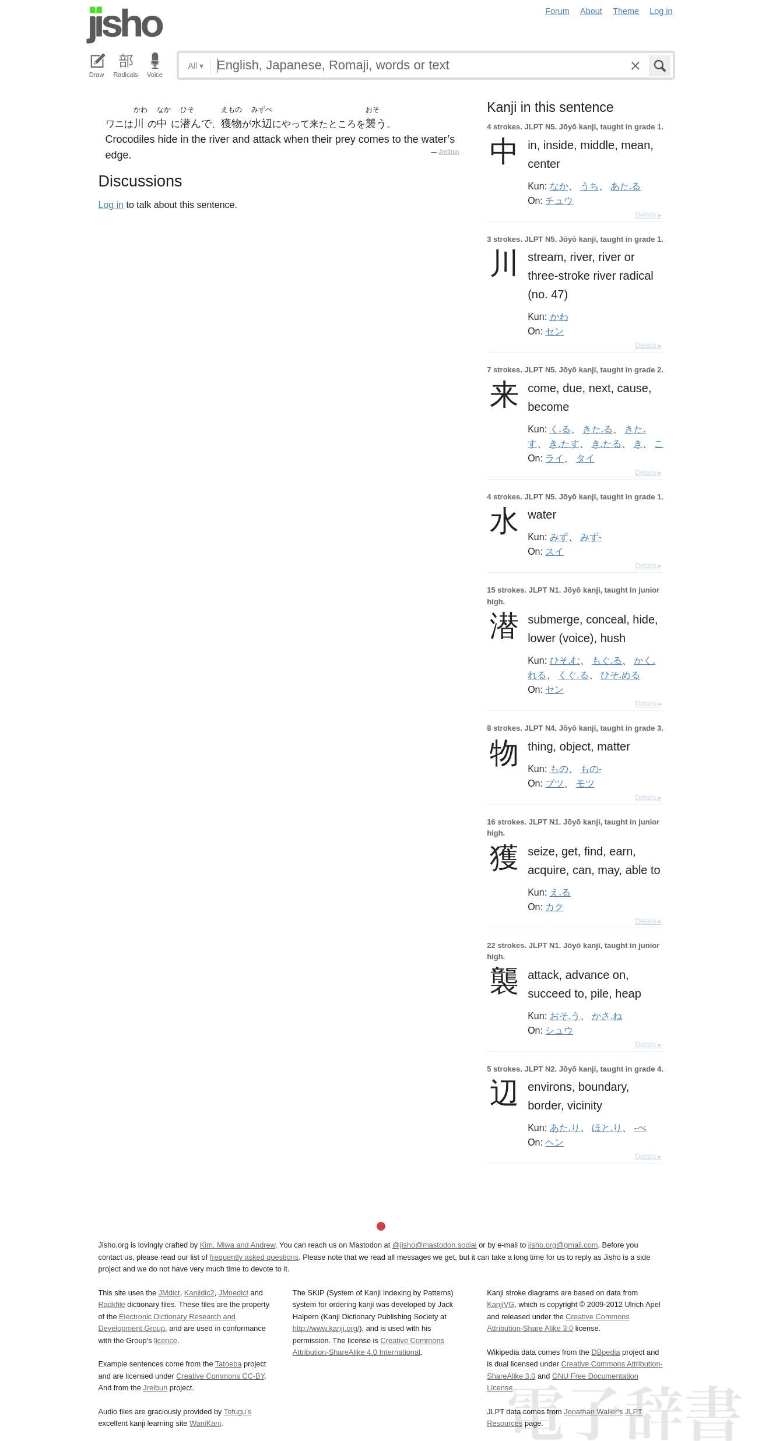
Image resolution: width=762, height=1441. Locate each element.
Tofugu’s (237, 1411)
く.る (560, 428)
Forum (557, 11)
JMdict (169, 1292)
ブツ (554, 783)
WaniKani (205, 1423)
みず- (591, 536)
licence (165, 1340)
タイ (585, 458)
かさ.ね (607, 1015)
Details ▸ (648, 215)
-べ (640, 1127)
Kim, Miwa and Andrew (237, 1245)
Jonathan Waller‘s (593, 1411)
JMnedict (233, 1292)
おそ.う (565, 1015)
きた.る (597, 428)
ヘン (554, 1142)
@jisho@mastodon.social (434, 1245)
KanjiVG (500, 1304)
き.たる (606, 443)
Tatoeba (228, 1363)
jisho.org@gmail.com (563, 1245)
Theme (626, 11)
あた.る (625, 185)
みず (559, 536)
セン (554, 331)
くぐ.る (573, 674)
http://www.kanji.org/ (326, 1328)
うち (589, 185)
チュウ (559, 200)
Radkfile (112, 1304)
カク (554, 906)
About (591, 11)
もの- (591, 768)
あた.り (565, 1127)
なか (559, 185)
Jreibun (448, 152)
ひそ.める (620, 674)
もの (559, 768)
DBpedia (605, 1352)
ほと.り (607, 1127)
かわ (559, 316)
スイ (554, 551)
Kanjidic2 (199, 1292)
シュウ (559, 1030)
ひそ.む (565, 660)
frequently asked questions (254, 1257)
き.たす (564, 443)
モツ (585, 783)
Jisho (124, 25)
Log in (660, 11)
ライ (554, 458)
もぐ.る (607, 660)
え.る (560, 892)
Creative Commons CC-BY (220, 1376)
